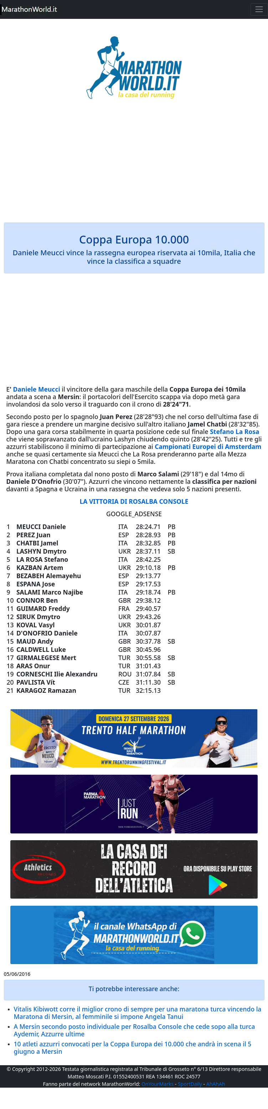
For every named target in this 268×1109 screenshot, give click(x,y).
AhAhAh (215, 1084)
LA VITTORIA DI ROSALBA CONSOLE (134, 501)
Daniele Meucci (36, 389)
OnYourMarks (157, 1084)
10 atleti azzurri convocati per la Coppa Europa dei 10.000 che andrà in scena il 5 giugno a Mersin (133, 1048)
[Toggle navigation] (259, 9)
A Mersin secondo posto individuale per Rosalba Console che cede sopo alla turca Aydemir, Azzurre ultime (134, 1030)
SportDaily (190, 1084)
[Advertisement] (134, 166)
